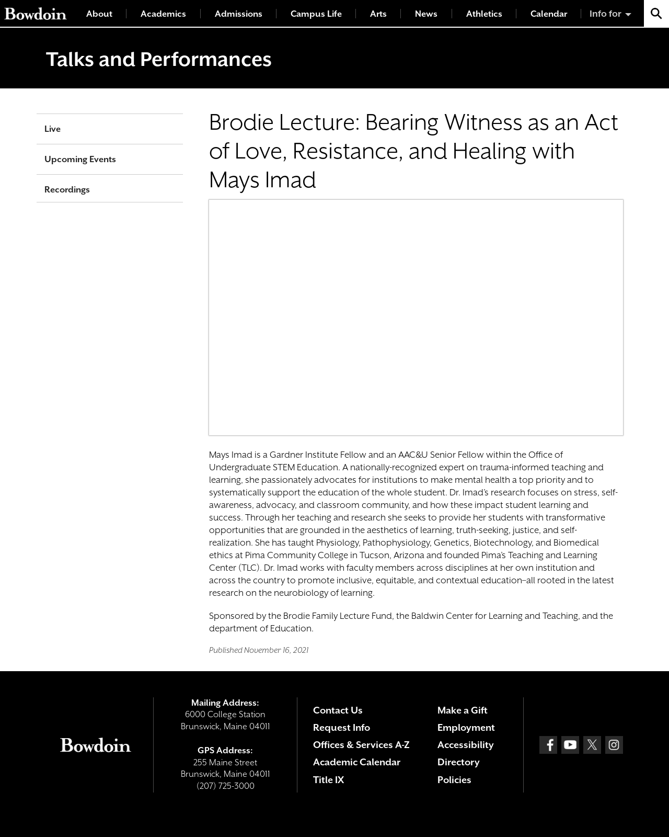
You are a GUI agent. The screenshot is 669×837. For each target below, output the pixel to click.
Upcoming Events (80, 159)
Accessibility (465, 744)
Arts (378, 14)
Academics (163, 14)
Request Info (341, 727)
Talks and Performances (159, 59)
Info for (605, 13)
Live (52, 129)
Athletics (484, 14)
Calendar (548, 14)
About (99, 14)
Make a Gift (462, 710)
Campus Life (316, 14)
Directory (458, 761)
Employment (466, 727)
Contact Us (338, 710)
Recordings (67, 190)
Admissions (238, 14)
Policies (454, 779)
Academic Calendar (356, 761)
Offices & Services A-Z (361, 744)
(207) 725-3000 (226, 786)
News (426, 14)
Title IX (328, 779)
